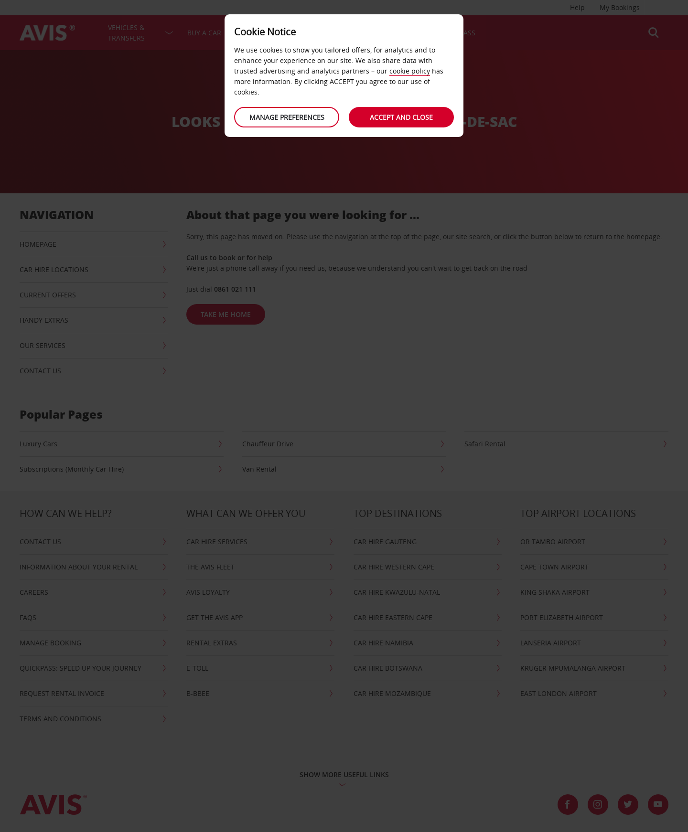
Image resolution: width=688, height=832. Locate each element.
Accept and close (401, 117)
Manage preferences (286, 117)
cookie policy (409, 70)
